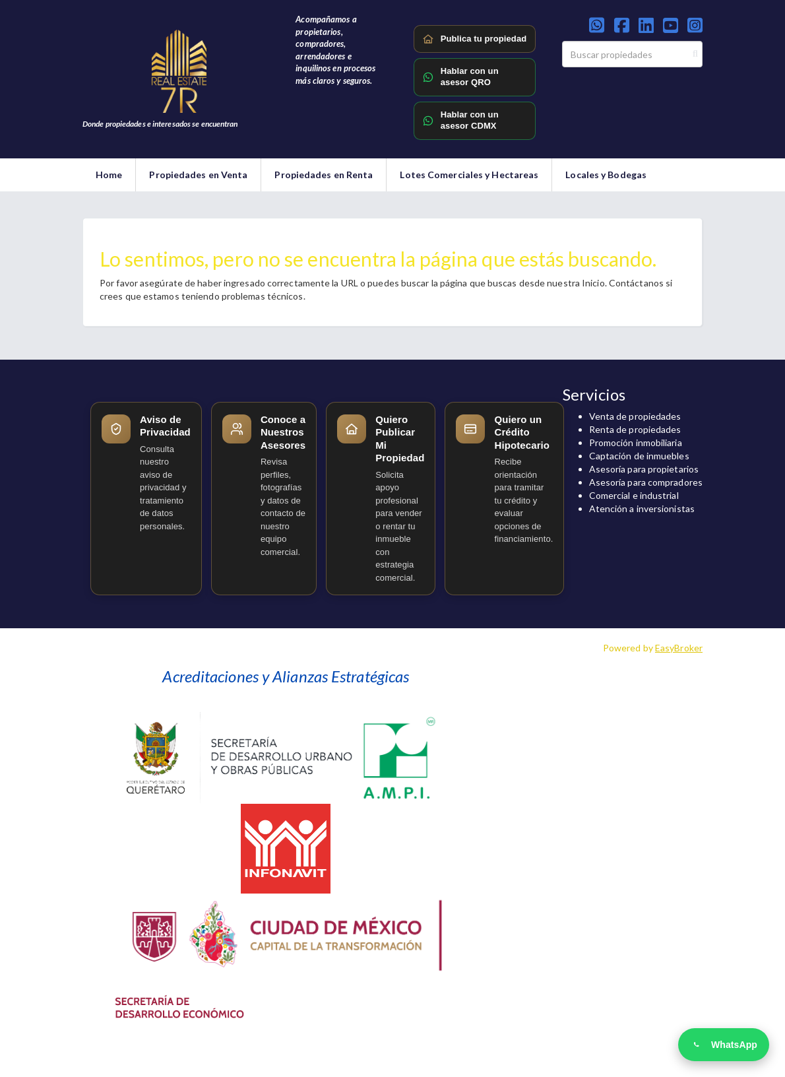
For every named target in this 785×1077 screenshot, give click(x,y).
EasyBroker (679, 647)
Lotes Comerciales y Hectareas (469, 174)
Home (109, 174)
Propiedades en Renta (323, 174)
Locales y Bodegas (605, 174)
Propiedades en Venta (198, 174)
